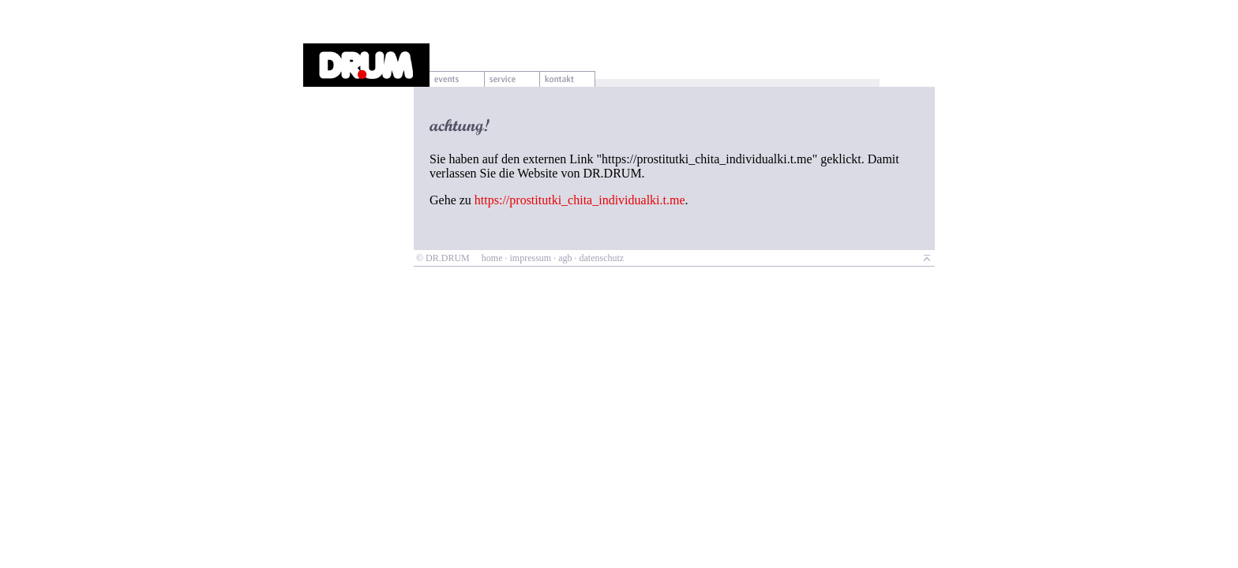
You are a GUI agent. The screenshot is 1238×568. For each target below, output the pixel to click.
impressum (530, 257)
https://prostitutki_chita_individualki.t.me (580, 200)
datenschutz (601, 257)
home (492, 257)
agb (565, 257)
